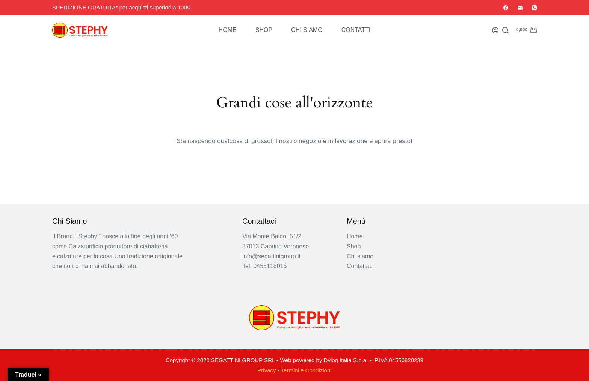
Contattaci (360, 266)
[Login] (495, 30)
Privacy (266, 370)
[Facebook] (505, 7)
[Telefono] (534, 7)
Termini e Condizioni (306, 370)
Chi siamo (307, 30)
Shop (263, 30)
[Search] (505, 30)
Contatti (356, 30)
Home (228, 30)
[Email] (520, 7)
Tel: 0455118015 (264, 266)
